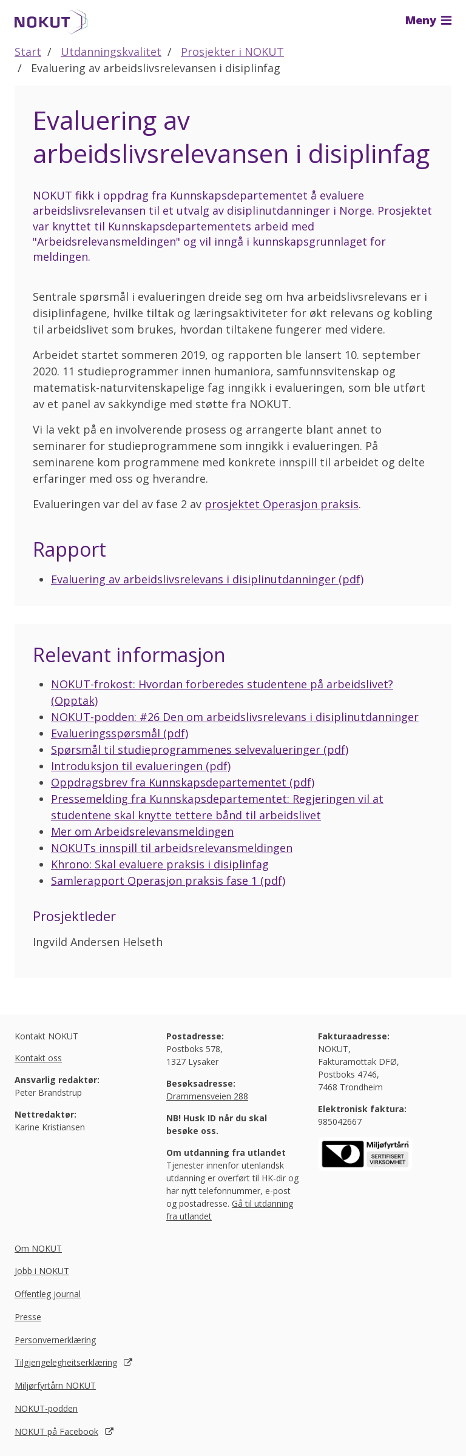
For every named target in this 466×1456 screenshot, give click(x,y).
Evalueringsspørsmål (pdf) (119, 733)
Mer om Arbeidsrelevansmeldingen (142, 831)
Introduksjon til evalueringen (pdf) (141, 766)
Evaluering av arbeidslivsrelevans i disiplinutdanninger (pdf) (207, 579)
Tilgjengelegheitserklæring (66, 1362)
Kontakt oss (38, 1058)
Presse (28, 1317)
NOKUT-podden (46, 1408)
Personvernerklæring (55, 1340)
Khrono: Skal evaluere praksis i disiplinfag (160, 864)
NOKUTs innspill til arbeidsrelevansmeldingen (171, 847)
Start (28, 51)
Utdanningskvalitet (111, 51)
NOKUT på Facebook (56, 1431)
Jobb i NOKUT (42, 1271)
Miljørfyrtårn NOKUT (55, 1385)
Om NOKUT (38, 1248)
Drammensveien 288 (207, 1096)
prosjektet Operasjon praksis (281, 504)
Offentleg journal (48, 1294)
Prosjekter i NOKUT (232, 51)
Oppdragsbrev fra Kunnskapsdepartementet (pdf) (182, 782)
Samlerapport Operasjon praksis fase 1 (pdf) (168, 880)
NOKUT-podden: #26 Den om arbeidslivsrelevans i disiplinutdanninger (235, 717)
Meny (428, 20)
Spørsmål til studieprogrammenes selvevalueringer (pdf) (199, 749)
